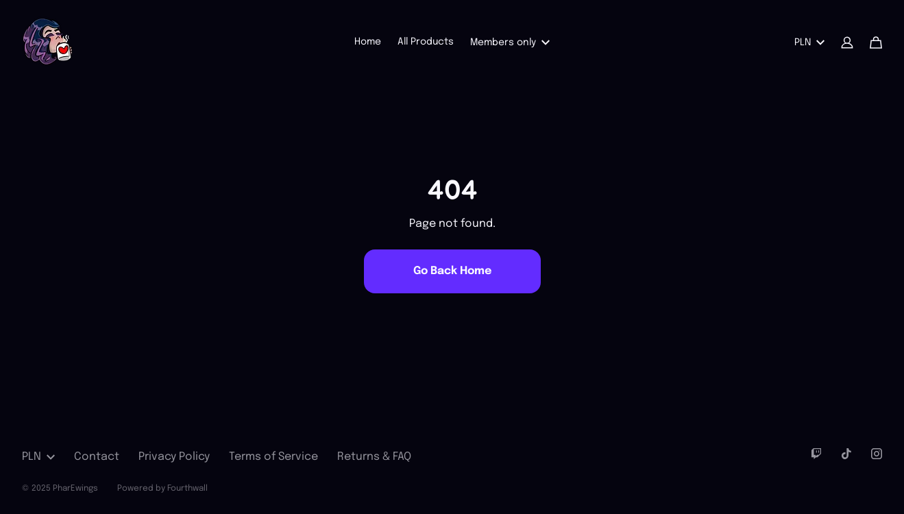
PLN (809, 42)
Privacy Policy (174, 457)
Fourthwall (187, 489)
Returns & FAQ (374, 457)
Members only (510, 42)
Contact (96, 457)
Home (367, 42)
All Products (426, 42)
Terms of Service (273, 457)
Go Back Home (452, 271)
